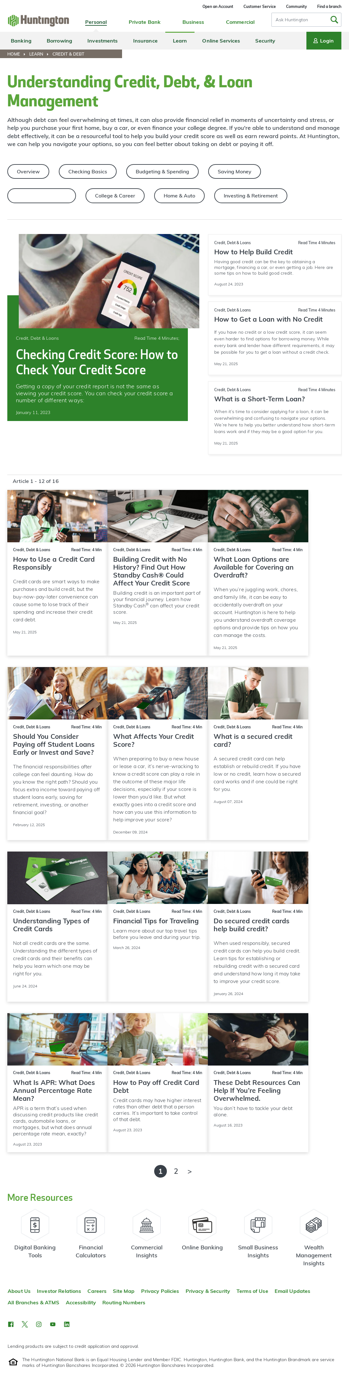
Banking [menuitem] (21, 40)
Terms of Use (252, 1291)
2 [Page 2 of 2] (176, 1171)
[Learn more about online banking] (202, 1240)
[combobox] (306, 20)
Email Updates (293, 1291)
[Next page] (190, 1171)
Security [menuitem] (265, 40)
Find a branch (329, 6)
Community (296, 6)
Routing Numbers (123, 1302)
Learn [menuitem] (180, 40)
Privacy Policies (160, 1291)
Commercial (240, 22)
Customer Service (259, 6)
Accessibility (81, 1302)
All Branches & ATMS (33, 1302)
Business (193, 22)
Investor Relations (59, 1291)
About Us (19, 1291)
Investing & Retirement (251, 195)
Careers (96, 1291)
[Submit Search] (334, 20)
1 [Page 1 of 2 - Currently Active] (160, 1171)
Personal (96, 22)
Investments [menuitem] (102, 40)
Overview (28, 171)
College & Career (115, 195)
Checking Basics (87, 171)
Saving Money (234, 171)
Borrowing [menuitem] (59, 40)
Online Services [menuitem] (221, 40)
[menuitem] (17, 54)
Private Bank (145, 22)
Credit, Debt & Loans (41, 195)
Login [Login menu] (323, 40)
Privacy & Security (208, 1291)
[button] (11, 1324)
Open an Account (217, 6)
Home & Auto (179, 195)
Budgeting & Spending (162, 171)
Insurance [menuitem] (145, 40)
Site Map (123, 1291)
